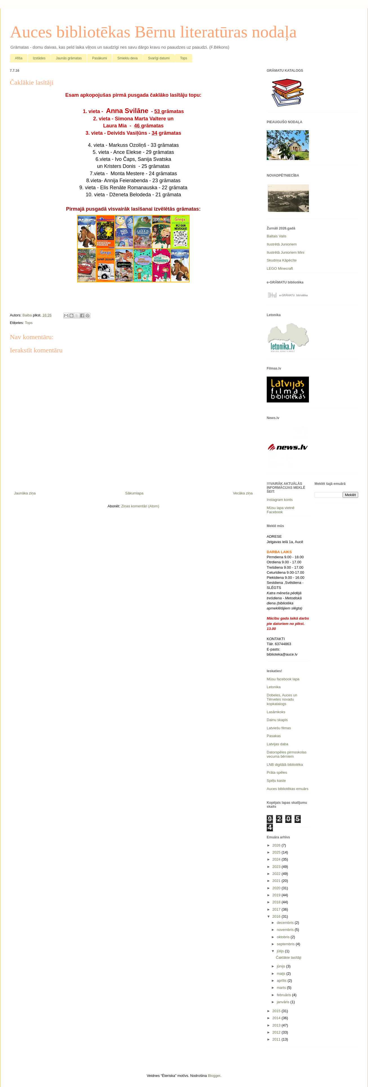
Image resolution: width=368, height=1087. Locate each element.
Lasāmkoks (276, 712)
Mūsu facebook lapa (283, 679)
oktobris (284, 937)
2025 (277, 852)
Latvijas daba (277, 744)
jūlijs (281, 951)
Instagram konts (280, 500)
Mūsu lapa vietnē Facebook (280, 510)
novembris (286, 930)
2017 (277, 909)
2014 (277, 1018)
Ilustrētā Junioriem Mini (285, 252)
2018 (277, 902)
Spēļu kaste (276, 780)
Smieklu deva (127, 58)
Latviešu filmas (279, 728)
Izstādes (39, 58)
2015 (277, 1011)
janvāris (283, 1002)
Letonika (274, 687)
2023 (277, 867)
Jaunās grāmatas (69, 58)
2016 (277, 916)
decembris (286, 923)
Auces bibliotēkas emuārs (287, 789)
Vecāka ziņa (243, 493)
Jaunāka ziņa (25, 493)
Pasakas (274, 736)
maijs (281, 973)
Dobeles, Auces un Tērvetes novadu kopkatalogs (282, 699)
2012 (277, 1032)
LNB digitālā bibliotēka (285, 764)
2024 (277, 859)
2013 (277, 1025)
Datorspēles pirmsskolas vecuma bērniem (287, 754)
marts (282, 987)
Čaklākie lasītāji (288, 957)
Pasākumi (99, 58)
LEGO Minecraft (280, 268)
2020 (277, 888)
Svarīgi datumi (159, 58)
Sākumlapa (134, 493)
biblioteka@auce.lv (282, 654)
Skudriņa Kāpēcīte (282, 260)
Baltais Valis (276, 236)
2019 (277, 895)
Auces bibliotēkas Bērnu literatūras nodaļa (153, 31)
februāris (284, 995)
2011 (277, 1039)
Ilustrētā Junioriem (282, 244)
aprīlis (282, 980)
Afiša (19, 58)
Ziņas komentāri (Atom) (140, 506)
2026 (277, 845)
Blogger (214, 1076)
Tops (183, 58)
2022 (277, 874)
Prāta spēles (277, 772)
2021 (277, 881)
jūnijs (281, 966)
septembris (286, 944)
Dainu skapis (277, 720)
